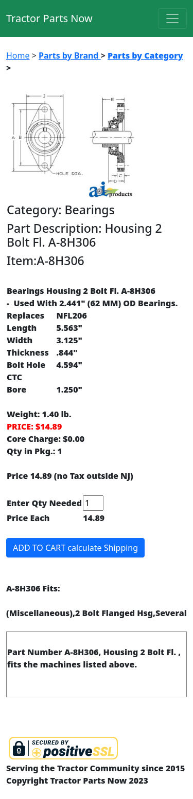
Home (18, 55)
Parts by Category (145, 55)
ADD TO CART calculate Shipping (75, 547)
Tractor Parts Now (49, 18)
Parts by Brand (70, 55)
